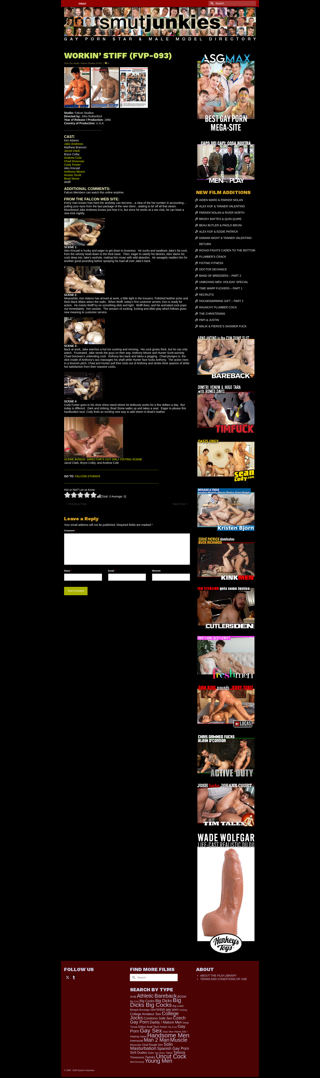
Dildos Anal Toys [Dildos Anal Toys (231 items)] (148, 1026)
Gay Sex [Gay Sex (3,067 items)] (151, 1030)
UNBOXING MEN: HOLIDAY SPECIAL (223, 282)
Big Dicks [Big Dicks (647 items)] (163, 1000)
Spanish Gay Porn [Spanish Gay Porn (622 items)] (173, 1048)
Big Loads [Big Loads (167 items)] (178, 1006)
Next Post (179, 504)
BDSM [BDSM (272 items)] (182, 996)
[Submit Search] (211, 3)
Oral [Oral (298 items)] (145, 1044)
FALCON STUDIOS (87, 476)
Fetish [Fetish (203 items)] (163, 1026)
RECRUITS (206, 294)
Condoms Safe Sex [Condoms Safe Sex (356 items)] (158, 1018)
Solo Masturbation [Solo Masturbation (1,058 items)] (151, 1046)
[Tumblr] (74, 977)
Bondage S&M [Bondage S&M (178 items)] (147, 1009)
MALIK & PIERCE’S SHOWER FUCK (223, 326)
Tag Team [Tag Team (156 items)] (160, 1052)
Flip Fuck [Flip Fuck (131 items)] (172, 1027)
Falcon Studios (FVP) (91, 63)
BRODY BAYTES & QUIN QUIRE (220, 219)
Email (112, 571)
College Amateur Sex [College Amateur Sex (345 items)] (145, 1014)
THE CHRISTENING (212, 313)
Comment (70, 530)
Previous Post (77, 504)
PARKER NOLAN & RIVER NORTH (221, 212)
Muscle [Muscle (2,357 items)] (178, 1040)
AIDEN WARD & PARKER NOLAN (221, 200)
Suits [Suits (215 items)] (151, 1052)
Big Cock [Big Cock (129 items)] (134, 1001)
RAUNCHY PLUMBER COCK (218, 307)
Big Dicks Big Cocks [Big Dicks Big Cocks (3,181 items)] (155, 1002)
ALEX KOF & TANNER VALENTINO (222, 206)
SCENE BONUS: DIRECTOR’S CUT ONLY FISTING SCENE (103, 459)
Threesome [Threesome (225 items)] (137, 1057)
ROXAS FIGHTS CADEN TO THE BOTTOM (227, 250)
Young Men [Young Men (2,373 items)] (158, 1061)
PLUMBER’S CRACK (212, 256)
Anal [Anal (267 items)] (133, 996)
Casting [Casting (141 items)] (183, 1010)
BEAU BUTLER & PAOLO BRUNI (220, 225)
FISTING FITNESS (211, 263)
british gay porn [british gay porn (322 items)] (168, 1009)
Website (156, 571)
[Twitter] (67, 977)
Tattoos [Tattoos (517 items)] (179, 1052)
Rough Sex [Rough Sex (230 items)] (156, 1044)
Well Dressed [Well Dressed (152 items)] (137, 1062)
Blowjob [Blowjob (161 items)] (134, 1009)
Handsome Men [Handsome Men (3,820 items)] (168, 1035)
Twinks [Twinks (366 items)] (150, 1057)
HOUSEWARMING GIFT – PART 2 (221, 301)
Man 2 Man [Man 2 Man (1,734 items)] (156, 1040)
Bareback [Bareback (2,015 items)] (165, 996)
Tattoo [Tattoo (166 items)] (169, 1052)
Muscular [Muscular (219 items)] (135, 1044)
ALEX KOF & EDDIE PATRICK (218, 231)
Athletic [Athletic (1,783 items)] (145, 996)
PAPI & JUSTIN (209, 320)
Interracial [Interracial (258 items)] (136, 1040)
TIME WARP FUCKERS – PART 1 (220, 288)
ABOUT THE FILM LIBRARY (218, 975)
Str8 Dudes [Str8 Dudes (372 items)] (138, 1052)
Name (68, 571)
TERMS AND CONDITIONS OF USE (223, 979)
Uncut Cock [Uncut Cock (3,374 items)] (171, 1056)
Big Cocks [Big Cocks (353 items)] (147, 1001)
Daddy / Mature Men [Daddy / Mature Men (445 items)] (166, 1022)
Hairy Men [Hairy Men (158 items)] (168, 1031)
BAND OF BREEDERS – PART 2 (220, 275)
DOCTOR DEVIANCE (213, 269)
